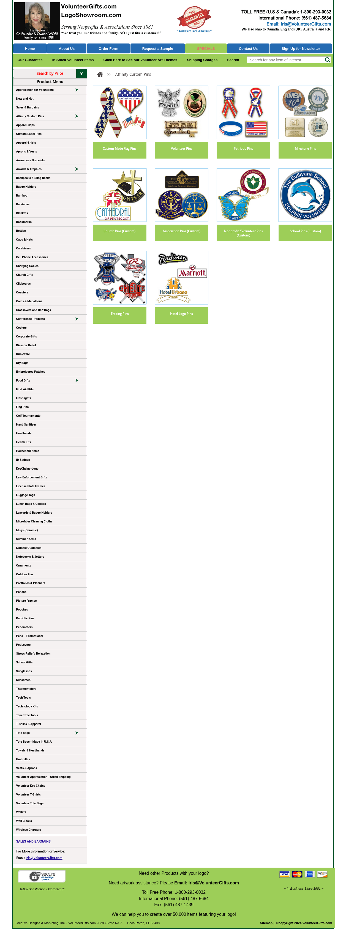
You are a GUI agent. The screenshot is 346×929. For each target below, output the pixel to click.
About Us (67, 49)
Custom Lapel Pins (29, 134)
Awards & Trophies (49, 170)
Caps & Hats (24, 239)
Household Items (27, 451)
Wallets (21, 812)
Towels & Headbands (30, 750)
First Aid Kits (25, 389)
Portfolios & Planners (30, 583)
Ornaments (23, 565)
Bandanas (23, 204)
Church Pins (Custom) (119, 231)
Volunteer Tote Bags (30, 803)
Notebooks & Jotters (30, 557)
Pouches (22, 609)
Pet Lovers (23, 645)
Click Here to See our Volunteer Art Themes (140, 60)
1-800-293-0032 (190, 892)
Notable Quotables (29, 548)
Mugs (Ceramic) (27, 530)
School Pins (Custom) (305, 231)
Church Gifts (24, 275)
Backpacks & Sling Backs (33, 178)
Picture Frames (26, 601)
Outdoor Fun (24, 574)
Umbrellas (23, 759)
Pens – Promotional (29, 636)
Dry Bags (22, 363)
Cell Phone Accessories (32, 257)
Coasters (22, 292)
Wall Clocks (24, 821)
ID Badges (23, 460)
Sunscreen (23, 680)
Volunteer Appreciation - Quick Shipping (43, 777)
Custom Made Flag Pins (119, 149)
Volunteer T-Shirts (28, 794)
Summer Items (26, 539)
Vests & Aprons (26, 768)
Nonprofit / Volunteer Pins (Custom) (243, 233)
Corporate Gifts (26, 336)
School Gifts (24, 662)
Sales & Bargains (27, 107)
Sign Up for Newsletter (301, 49)
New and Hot (25, 98)
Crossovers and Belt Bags (33, 310)
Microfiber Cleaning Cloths (34, 521)
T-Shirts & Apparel (28, 724)
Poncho (21, 592)
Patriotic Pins (25, 618)
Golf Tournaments (28, 416)
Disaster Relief (26, 345)
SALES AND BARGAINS (33, 841)
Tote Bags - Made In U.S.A (34, 741)
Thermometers (26, 689)
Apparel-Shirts (26, 143)
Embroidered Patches (30, 372)
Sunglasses (24, 671)
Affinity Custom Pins (49, 117)
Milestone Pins (305, 149)
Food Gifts (49, 381)
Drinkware (23, 354)
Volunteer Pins (181, 149)
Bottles (21, 231)
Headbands (24, 433)
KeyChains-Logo (27, 468)
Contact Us (248, 49)
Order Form (108, 49)
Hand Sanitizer (26, 424)
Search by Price (62, 73)
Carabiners (23, 248)
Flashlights (23, 398)
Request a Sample (157, 49)
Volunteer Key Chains (30, 786)
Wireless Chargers (28, 830)
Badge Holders (26, 187)
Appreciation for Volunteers (49, 91)
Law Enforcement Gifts (31, 477)
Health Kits (23, 442)
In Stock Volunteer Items (73, 60)
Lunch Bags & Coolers (31, 504)
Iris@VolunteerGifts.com (44, 858)
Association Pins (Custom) (181, 231)
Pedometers (24, 627)
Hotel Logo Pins (181, 314)
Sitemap (266, 923)
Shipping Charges (202, 60)
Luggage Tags (25, 495)
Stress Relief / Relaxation (33, 653)
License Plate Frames (30, 486)
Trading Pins (120, 314)
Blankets (22, 213)
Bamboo (22, 195)
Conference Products (49, 320)
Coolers (21, 327)
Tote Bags (49, 734)
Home (30, 49)
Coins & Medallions (29, 301)
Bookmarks (24, 222)
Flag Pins (22, 407)
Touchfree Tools (27, 715)
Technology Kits (27, 706)
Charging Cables (27, 266)
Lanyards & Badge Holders (34, 512)
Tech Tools (23, 697)
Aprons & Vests (26, 151)
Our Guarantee (30, 60)
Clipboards (23, 283)
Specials (206, 49)
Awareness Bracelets (30, 160)
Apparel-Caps (25, 125)
